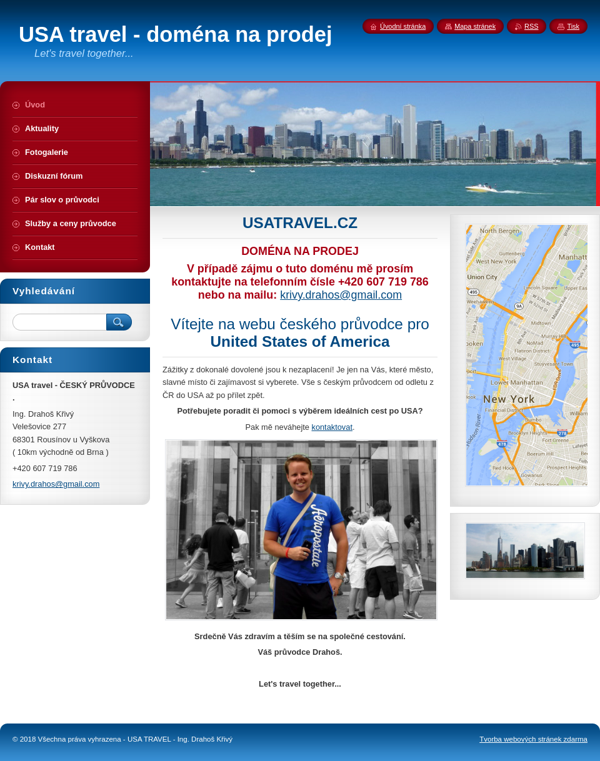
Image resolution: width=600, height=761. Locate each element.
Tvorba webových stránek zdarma (533, 739)
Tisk (573, 26)
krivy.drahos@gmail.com (341, 295)
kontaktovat (331, 427)
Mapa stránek (475, 26)
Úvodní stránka (403, 26)
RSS (531, 26)
